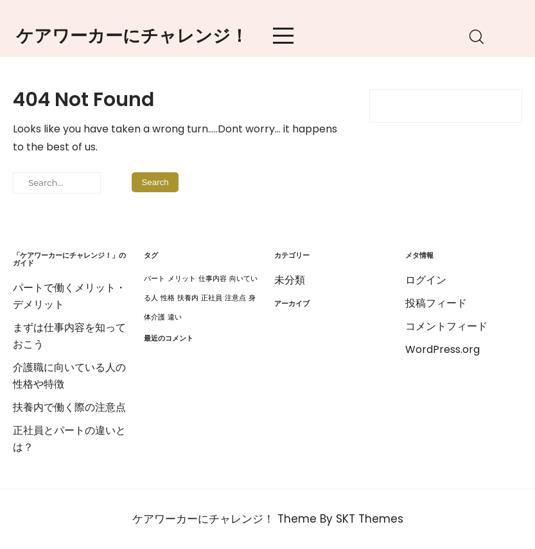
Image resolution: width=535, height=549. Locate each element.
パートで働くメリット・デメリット (69, 296)
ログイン (425, 280)
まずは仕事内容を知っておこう (69, 336)
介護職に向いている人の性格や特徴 (69, 376)
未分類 (289, 280)
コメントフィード (446, 326)
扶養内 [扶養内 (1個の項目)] (187, 298)
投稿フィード (436, 303)
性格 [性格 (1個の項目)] (168, 298)
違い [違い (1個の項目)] (175, 317)
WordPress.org (442, 349)
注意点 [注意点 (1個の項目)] (235, 298)
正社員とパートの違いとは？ (69, 439)
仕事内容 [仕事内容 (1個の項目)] (212, 279)
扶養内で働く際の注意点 (69, 407)
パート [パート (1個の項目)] (154, 279)
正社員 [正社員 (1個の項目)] (211, 298)
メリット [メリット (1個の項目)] (182, 279)
